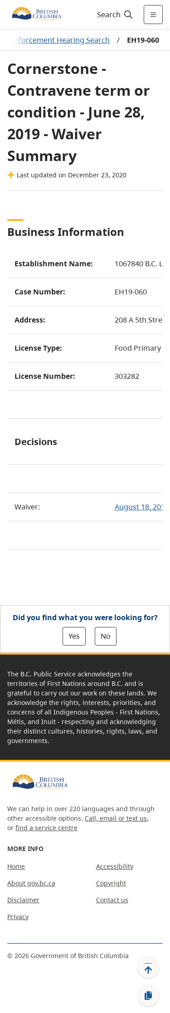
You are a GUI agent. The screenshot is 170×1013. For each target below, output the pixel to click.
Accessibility (114, 866)
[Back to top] (148, 967)
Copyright (111, 883)
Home (16, 866)
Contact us (112, 900)
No (106, 636)
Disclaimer (23, 900)
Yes (74, 636)
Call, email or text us (116, 818)
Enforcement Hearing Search (60, 40)
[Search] (113, 14)
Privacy (18, 916)
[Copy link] (148, 996)
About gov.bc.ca (31, 883)
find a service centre (46, 827)
